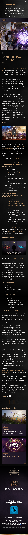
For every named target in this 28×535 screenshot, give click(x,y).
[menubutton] (26, 20)
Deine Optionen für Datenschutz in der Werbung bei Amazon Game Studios (14, 524)
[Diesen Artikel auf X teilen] (7, 396)
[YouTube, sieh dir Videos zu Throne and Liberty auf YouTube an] (19, 489)
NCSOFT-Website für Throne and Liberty (14, 517)
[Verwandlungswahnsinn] (14, 451)
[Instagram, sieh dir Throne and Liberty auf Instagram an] (12, 489)
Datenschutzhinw (17, 520)
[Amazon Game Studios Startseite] (11, 502)
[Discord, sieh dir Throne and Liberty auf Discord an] (6, 489)
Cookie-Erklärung (14, 521)
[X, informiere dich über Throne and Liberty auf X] (9, 489)
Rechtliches (9, 520)
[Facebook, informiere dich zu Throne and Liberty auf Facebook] (15, 489)
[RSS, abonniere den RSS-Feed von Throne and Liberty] (21, 489)
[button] (14, 133)
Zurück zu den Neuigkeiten (12, 52)
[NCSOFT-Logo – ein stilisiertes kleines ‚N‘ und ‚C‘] (19, 502)
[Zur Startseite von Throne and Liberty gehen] (4, 19)
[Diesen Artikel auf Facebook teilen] (10, 396)
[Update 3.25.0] (14, 423)
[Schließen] (26, 2)
